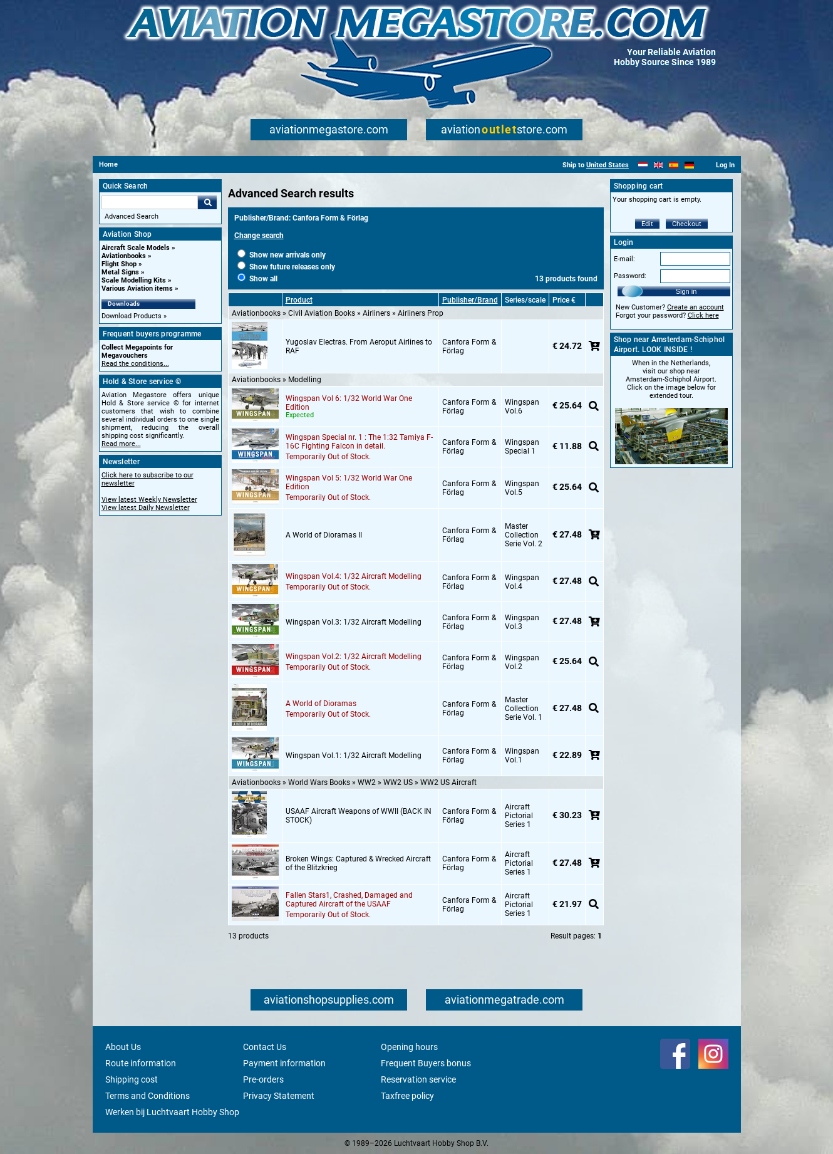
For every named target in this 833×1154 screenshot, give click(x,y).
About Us (123, 1047)
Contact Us (264, 1047)
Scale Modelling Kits (133, 280)
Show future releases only (286, 267)
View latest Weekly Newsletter (149, 500)
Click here (703, 315)
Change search (259, 235)
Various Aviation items (137, 288)
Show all (257, 278)
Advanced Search (131, 216)
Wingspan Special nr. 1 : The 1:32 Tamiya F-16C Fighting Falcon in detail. (359, 441)
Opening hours (409, 1047)
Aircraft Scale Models (135, 248)
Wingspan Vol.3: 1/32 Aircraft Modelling (354, 622)
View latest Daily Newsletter (145, 508)
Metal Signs (120, 272)
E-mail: (624, 259)
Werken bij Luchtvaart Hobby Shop (172, 1112)
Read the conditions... (135, 364)
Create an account (695, 307)
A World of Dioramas (321, 703)
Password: (630, 276)
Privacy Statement (278, 1096)
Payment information (284, 1063)
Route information (140, 1063)
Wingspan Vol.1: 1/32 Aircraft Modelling (354, 755)
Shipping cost (131, 1079)
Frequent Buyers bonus (426, 1063)
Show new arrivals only (281, 255)
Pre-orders (263, 1079)
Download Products (131, 316)
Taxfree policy (407, 1096)
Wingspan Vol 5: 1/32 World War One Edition (349, 482)
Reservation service (418, 1079)
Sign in (686, 291)
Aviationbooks (123, 256)
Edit (647, 224)
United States (607, 165)
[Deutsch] (689, 165)
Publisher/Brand (470, 300)
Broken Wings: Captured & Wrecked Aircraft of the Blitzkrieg (358, 863)
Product (299, 300)
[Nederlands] (643, 165)
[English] (658, 165)
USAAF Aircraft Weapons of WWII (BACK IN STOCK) (359, 815)
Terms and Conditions (147, 1096)
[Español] (673, 165)
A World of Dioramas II (324, 535)
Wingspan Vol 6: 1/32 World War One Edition (349, 403)
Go (207, 202)
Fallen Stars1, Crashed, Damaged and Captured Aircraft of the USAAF (349, 899)
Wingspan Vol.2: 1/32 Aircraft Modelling (354, 656)
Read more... (121, 444)
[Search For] (149, 202)
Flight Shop (119, 264)
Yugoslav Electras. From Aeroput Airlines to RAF (359, 346)
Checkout (686, 224)
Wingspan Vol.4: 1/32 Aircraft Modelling (354, 576)
